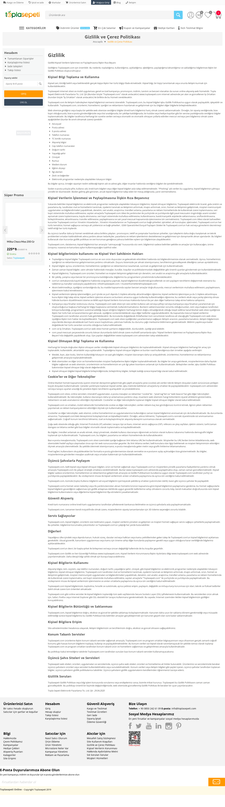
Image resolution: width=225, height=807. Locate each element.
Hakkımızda (9, 738)
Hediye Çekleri (11, 748)
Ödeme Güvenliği (96, 722)
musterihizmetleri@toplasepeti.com (139, 283)
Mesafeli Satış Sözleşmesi (101, 738)
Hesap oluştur (53, 711)
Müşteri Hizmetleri (97, 758)
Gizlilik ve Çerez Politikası (101, 745)
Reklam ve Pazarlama (57, 755)
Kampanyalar (10, 745)
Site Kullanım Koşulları (99, 741)
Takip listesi (14, 70)
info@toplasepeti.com (108, 283)
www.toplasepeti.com (150, 94)
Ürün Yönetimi (53, 745)
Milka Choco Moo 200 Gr (21, 241)
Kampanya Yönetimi (56, 751)
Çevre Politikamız (13, 741)
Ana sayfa (98, 41)
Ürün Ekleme (52, 741)
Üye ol (23, 102)
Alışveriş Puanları (13, 751)
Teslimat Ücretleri (97, 711)
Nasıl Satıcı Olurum (56, 738)
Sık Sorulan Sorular (97, 754)
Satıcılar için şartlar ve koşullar (20, 711)
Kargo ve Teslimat (97, 708)
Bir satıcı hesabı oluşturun (18, 708)
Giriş (23, 93)
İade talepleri (15, 66)
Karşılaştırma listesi (19, 62)
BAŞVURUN (23, 133)
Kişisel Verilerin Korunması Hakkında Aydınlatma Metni (102, 750)
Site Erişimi (9, 758)
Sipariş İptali (94, 718)
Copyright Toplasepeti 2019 (37, 789)
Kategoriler (9, 755)
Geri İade (92, 715)
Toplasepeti (19, 257)
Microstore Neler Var (57, 748)
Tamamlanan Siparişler (21, 58)
